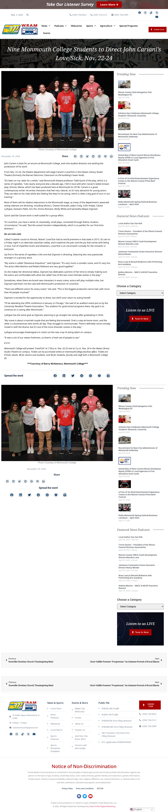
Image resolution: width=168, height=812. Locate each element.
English (136, 809)
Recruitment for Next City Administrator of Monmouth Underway (137, 136)
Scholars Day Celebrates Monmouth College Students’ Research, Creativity (138, 115)
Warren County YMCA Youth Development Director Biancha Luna (137, 244)
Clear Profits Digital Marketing (102, 808)
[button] (27, 15)
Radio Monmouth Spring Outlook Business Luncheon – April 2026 (137, 204)
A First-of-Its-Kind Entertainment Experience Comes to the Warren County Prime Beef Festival (138, 182)
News (45, 27)
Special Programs (128, 27)
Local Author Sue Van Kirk (130, 225)
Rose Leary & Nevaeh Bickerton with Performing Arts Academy (135, 577)
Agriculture (107, 27)
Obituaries (76, 27)
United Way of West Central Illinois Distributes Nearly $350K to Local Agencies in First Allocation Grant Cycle (139, 159)
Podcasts (60, 27)
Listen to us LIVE (140, 311)
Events (46, 34)
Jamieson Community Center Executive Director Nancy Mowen (137, 567)
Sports (91, 27)
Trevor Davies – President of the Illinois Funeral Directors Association (137, 547)
